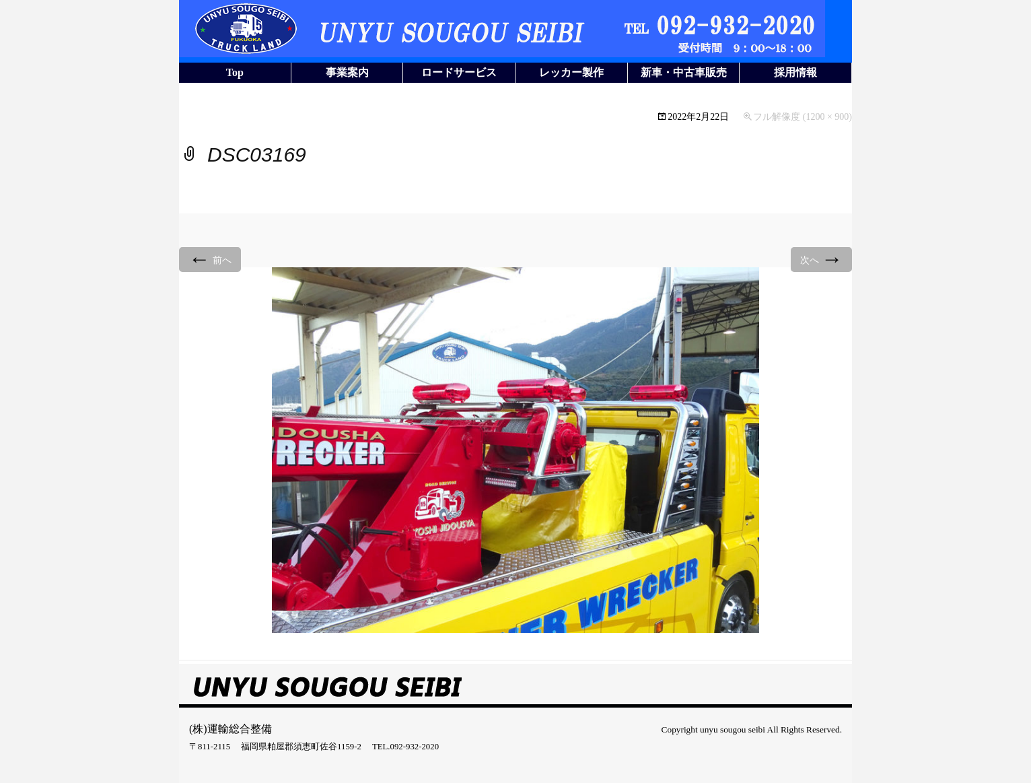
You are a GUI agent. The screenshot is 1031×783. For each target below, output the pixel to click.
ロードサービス (459, 72)
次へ (821, 259)
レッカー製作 (571, 72)
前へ (210, 259)
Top (235, 72)
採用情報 (795, 72)
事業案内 (347, 72)
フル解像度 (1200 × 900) (802, 117)
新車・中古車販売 (684, 72)
